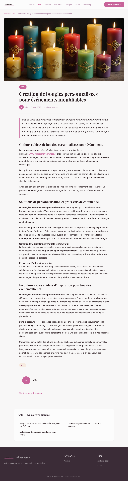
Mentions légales (103, 461)
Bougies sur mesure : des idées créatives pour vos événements (40, 424)
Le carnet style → (114, 4)
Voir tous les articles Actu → (32, 393)
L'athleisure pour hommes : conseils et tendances (84, 424)
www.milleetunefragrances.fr (42, 154)
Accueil (32, 4)
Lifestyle (68, 4)
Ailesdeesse (17, 457)
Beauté (48, 4)
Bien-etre (57, 4)
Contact (100, 465)
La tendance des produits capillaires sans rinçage (38, 433)
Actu (40, 4)
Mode (77, 4)
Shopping (87, 4)
